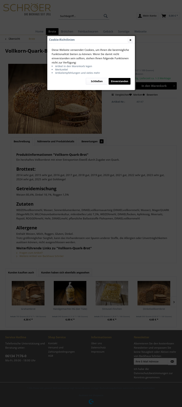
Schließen (97, 81)
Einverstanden (119, 81)
